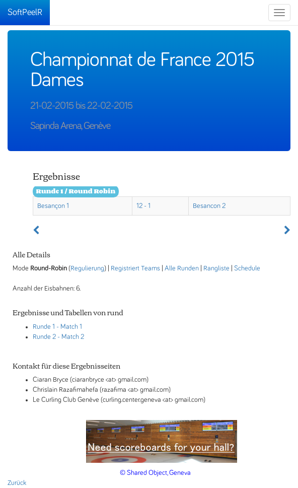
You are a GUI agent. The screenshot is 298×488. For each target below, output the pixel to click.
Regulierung (87, 268)
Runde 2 (44, 336)
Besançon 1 (53, 206)
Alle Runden (182, 268)
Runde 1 (44, 326)
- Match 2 (70, 336)
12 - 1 (143, 206)
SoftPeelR (25, 12)
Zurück (17, 482)
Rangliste (216, 268)
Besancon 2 (209, 206)
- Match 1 (69, 326)
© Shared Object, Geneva (155, 472)
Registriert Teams (135, 268)
